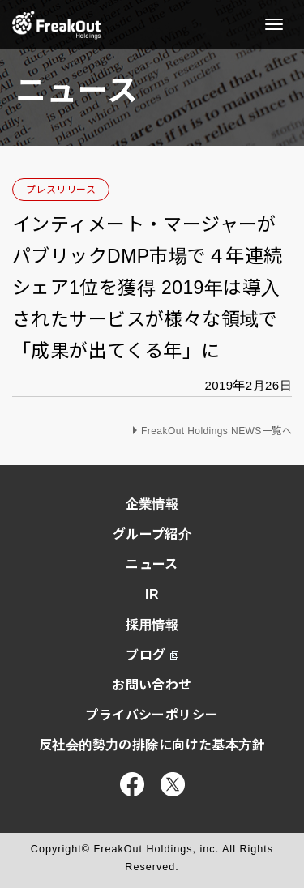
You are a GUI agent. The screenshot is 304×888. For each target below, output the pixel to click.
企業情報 (152, 504)
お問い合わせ (152, 685)
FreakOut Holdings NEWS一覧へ (216, 431)
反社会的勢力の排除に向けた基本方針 (152, 745)
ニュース (152, 564)
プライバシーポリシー (151, 715)
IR (152, 594)
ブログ (152, 655)
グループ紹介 (152, 534)
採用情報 (152, 625)
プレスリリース (61, 189)
